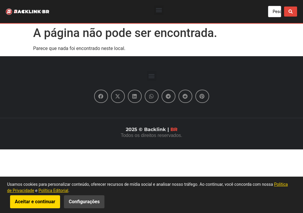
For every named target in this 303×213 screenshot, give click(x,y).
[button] (159, 10)
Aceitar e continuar (35, 201)
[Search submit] (290, 12)
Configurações (84, 201)
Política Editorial (53, 190)
